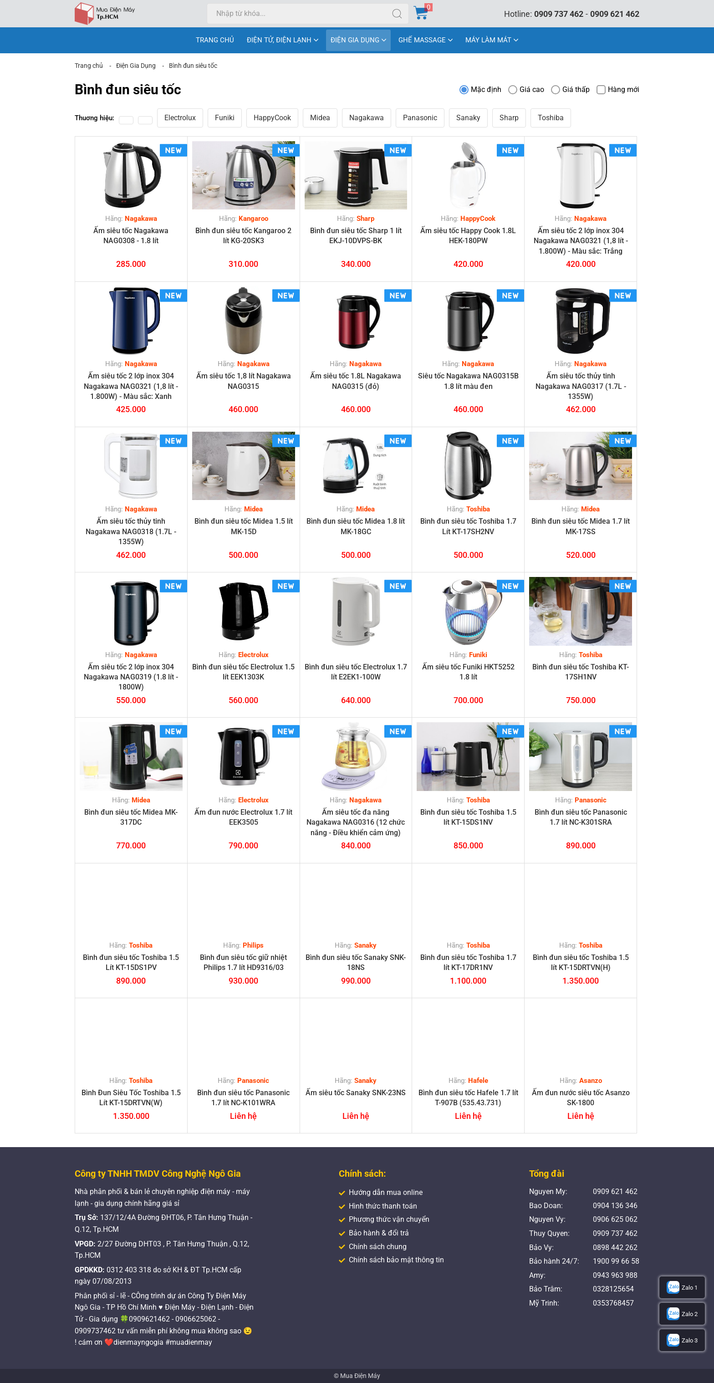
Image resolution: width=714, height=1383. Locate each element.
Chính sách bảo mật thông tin (391, 1259)
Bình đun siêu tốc (193, 65)
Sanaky (468, 117)
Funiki (225, 117)
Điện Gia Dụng (136, 65)
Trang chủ (89, 65)
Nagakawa (366, 117)
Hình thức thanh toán (378, 1206)
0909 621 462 (614, 14)
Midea (320, 117)
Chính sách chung (373, 1246)
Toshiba (551, 117)
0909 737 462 (558, 14)
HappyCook (272, 117)
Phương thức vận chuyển (384, 1219)
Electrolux (180, 117)
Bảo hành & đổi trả (374, 1233)
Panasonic (420, 117)
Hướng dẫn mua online (381, 1192)
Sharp (509, 117)
